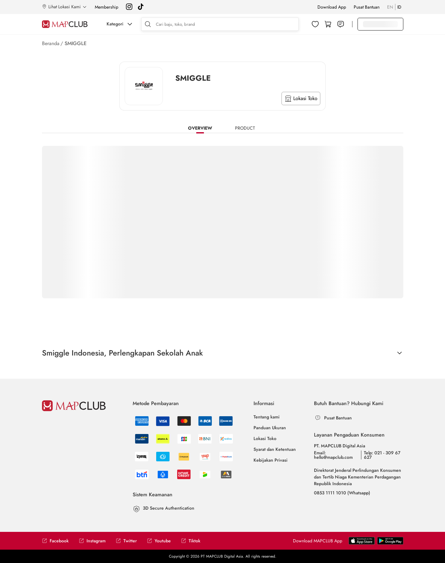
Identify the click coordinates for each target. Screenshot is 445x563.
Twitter (126, 541)
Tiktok (190, 541)
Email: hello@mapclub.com (333, 455)
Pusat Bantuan (366, 7)
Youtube (159, 541)
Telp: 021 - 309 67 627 (382, 455)
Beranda (50, 43)
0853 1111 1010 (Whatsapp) (342, 493)
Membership (106, 7)
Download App (331, 7)
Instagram (92, 541)
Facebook (55, 541)
